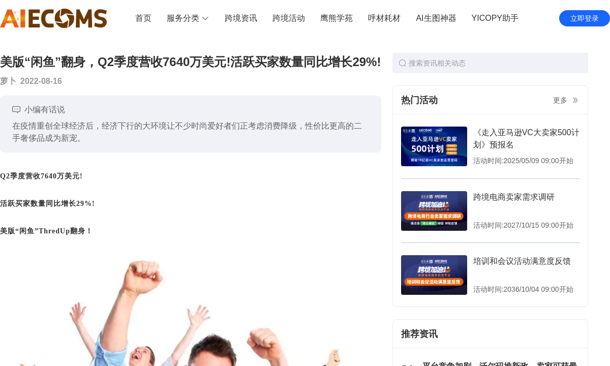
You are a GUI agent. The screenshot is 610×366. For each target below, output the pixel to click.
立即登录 (584, 18)
